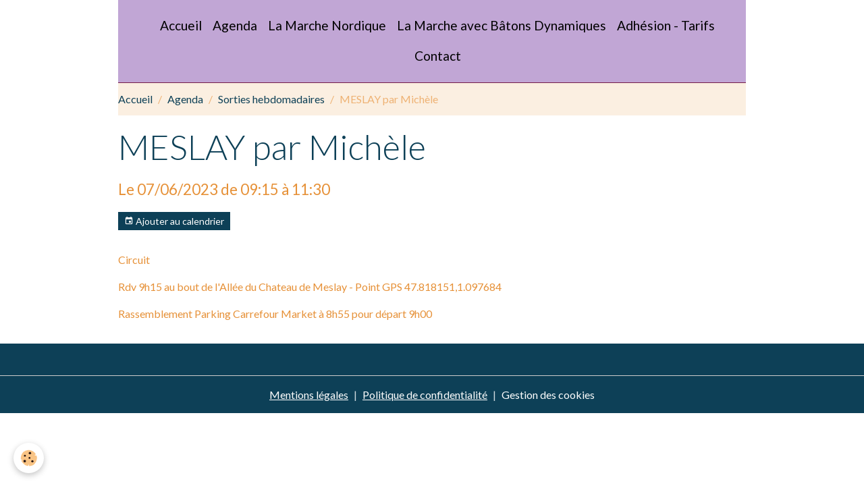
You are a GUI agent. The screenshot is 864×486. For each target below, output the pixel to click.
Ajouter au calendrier (174, 221)
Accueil (181, 25)
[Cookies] (29, 458)
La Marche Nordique (327, 25)
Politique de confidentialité (424, 394)
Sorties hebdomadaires (271, 98)
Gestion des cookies (548, 394)
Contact (437, 55)
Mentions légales (308, 394)
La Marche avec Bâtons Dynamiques (501, 25)
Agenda (235, 25)
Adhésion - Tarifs (666, 25)
